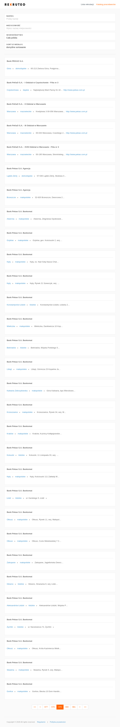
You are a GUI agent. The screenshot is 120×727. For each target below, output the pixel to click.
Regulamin (41, 722)
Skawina (10, 670)
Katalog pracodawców (106, 4)
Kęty (9, 262)
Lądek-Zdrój (12, 176)
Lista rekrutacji (87, 4)
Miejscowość (13, 25)
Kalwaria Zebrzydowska (17, 391)
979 (60, 707)
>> (85, 707)
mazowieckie (25, 111)
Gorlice (10, 691)
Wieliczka (11, 326)
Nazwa (9, 16)
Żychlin (10, 627)
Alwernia (10, 219)
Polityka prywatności (58, 722)
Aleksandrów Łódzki (15, 605)
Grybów (10, 240)
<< (35, 707)
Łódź (9, 498)
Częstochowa (12, 90)
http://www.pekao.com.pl (74, 90)
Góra (9, 68)
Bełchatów (11, 348)
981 (74, 707)
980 (67, 707)
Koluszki (10, 455)
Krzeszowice (12, 412)
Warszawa (11, 111)
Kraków (10, 434)
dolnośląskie (21, 68)
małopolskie (25, 197)
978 (53, 707)
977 (46, 707)
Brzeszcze (11, 197)
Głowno (10, 584)
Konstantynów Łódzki (16, 305)
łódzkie (33, 305)
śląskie (26, 90)
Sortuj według (14, 44)
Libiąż (9, 369)
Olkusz (10, 519)
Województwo (14, 35)
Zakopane (11, 562)
